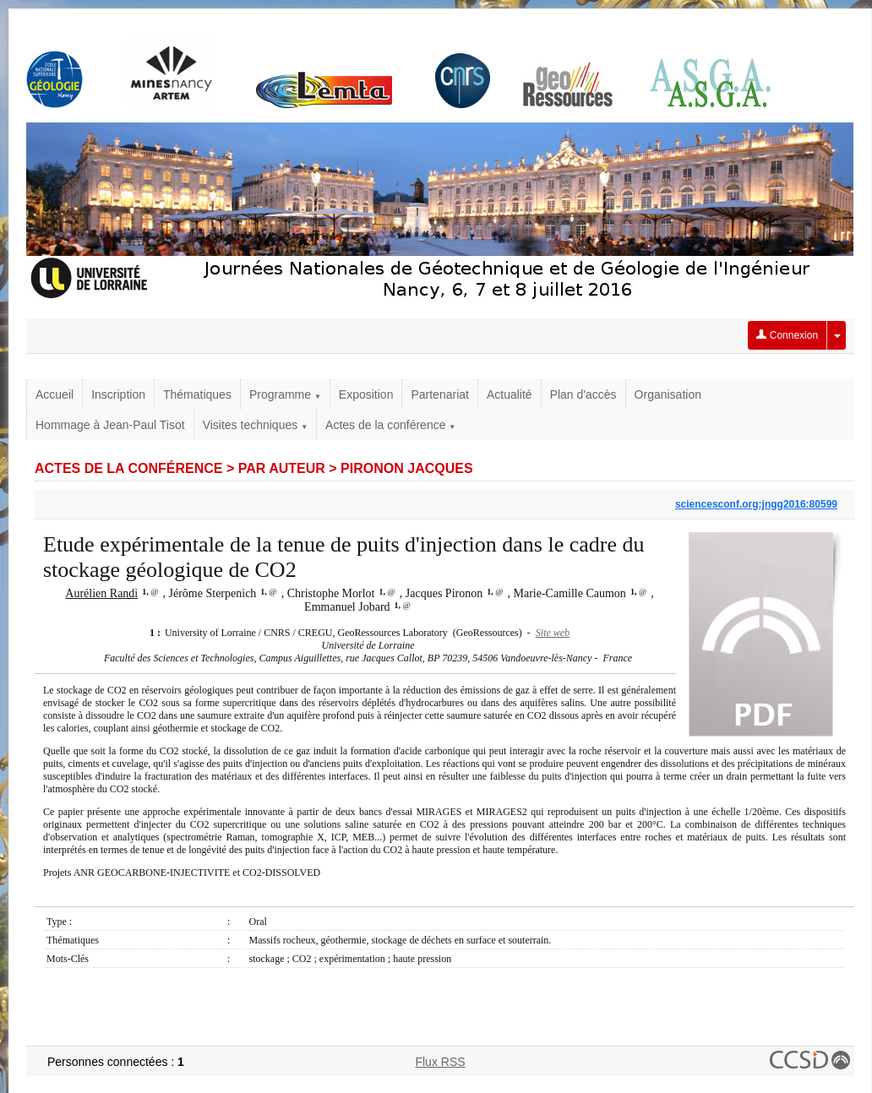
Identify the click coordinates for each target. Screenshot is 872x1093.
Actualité (509, 394)
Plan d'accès (583, 394)
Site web (553, 633)
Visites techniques (255, 425)
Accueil (54, 394)
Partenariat (439, 394)
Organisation (668, 394)
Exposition (366, 394)
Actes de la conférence (390, 425)
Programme (285, 394)
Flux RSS (440, 1062)
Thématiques (197, 394)
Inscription (118, 394)
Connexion (787, 335)
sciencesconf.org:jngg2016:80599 (756, 504)
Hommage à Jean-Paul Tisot (110, 425)
